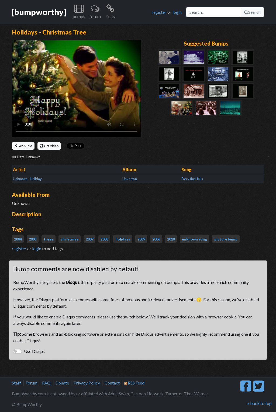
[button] (78, 12)
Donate (62, 382)
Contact (112, 382)
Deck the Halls (192, 179)
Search (252, 12)
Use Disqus (34, 351)
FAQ (46, 382)
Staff (16, 382)
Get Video (49, 146)
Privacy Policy (87, 382)
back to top (259, 403)
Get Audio (23, 146)
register (159, 12)
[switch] (17, 351)
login (177, 12)
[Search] (213, 12)
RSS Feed (134, 382)
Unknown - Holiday (27, 179)
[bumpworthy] (39, 12)
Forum (31, 382)
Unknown (129, 179)
